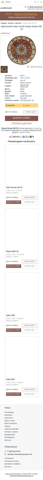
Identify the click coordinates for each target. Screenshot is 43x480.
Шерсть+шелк (10, 421)
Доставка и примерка (12, 464)
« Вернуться (5, 33)
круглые (18, 23)
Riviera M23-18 (12, 251)
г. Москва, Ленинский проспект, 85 (19, 454)
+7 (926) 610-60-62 (34, 7)
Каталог (11, 23)
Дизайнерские (10, 434)
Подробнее (29, 202)
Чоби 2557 (10, 379)
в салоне (26, 105)
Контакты (8, 467)
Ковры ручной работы (25, 14)
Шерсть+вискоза (11, 423)
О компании (9, 458)
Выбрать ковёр (13, 202)
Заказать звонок (34, 9)
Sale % (9, 14)
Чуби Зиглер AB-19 (14, 187)
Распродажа (9, 412)
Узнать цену (30, 112)
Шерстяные (9, 418)
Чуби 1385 (10, 315)
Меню (8, 2)
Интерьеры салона (12, 461)
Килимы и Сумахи (11, 432)
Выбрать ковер (21, 118)
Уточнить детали (21, 123)
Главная (4, 23)
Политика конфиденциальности (21, 476)
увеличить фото (36, 67)
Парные (7, 426)
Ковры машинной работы (21, 17)
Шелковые (8, 415)
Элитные (8, 440)
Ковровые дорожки (12, 429)
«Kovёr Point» (24, 132)
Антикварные (9, 437)
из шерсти (36, 128)
